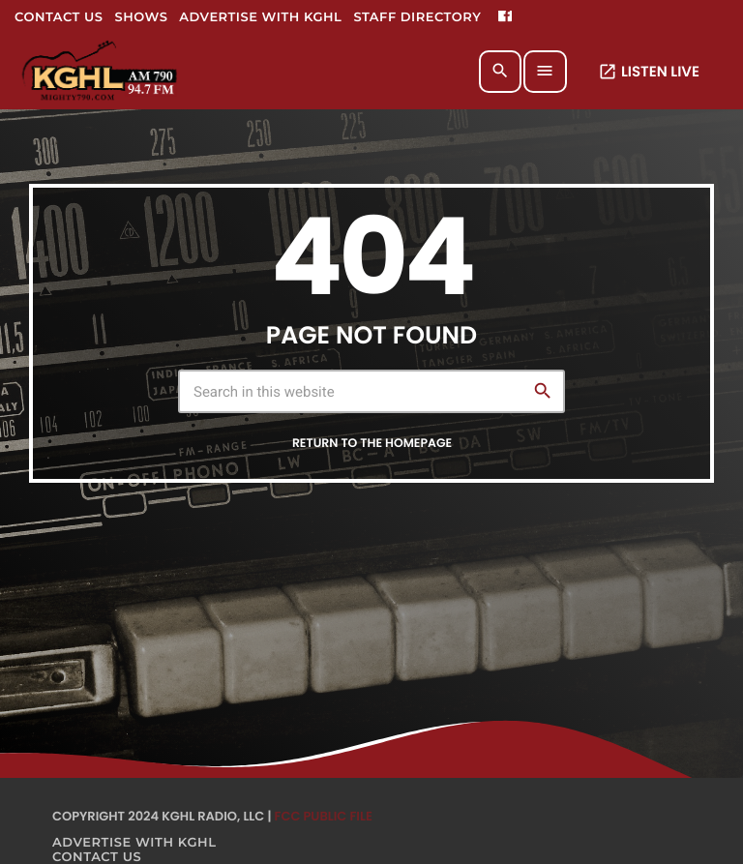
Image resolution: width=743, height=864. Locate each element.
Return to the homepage (372, 443)
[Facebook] (505, 17)
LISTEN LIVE (648, 72)
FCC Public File (323, 816)
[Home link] (101, 71)
